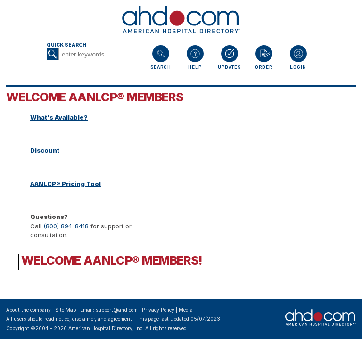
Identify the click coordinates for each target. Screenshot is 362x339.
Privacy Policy (158, 310)
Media (186, 310)
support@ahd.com (117, 310)
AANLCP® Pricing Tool (65, 183)
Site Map (65, 310)
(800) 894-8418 (66, 226)
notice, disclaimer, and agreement (94, 319)
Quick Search (66, 45)
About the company (28, 310)
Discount (44, 150)
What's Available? (59, 117)
